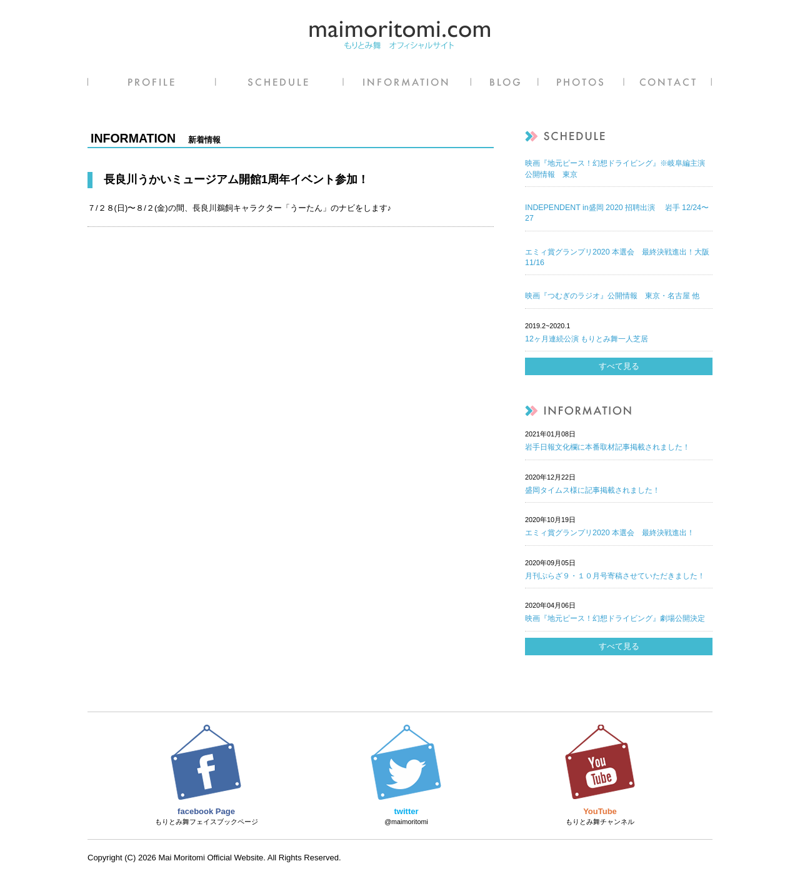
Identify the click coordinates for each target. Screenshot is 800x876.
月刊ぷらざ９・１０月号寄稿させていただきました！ (615, 575)
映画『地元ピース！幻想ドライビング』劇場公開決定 (615, 618)
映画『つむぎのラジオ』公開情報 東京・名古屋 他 (612, 295)
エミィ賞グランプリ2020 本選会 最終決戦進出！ (609, 532)
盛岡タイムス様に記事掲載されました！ (592, 490)
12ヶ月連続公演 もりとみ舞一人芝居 (586, 339)
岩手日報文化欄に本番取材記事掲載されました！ (607, 447)
